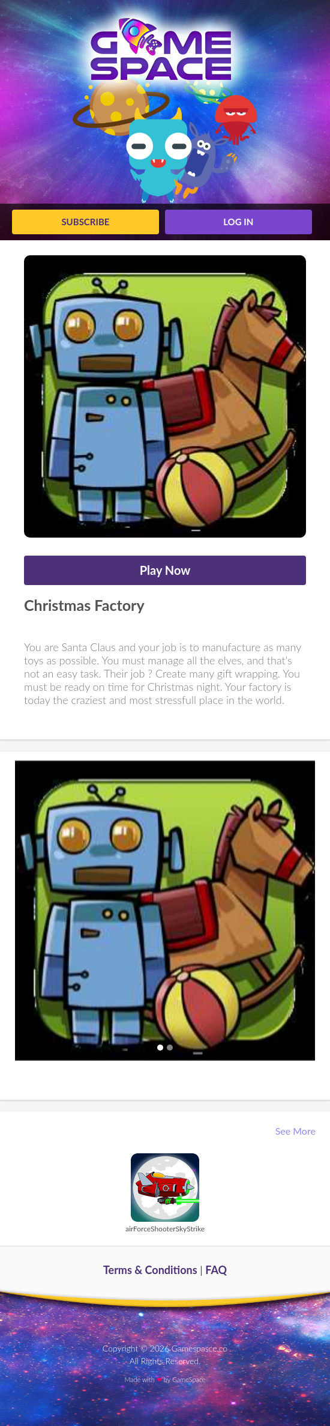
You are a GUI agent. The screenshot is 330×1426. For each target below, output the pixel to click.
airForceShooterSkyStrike (165, 1228)
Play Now (165, 570)
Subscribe (85, 221)
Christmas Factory (84, 605)
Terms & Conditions (150, 1269)
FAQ (216, 1269)
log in (238, 221)
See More (296, 1130)
